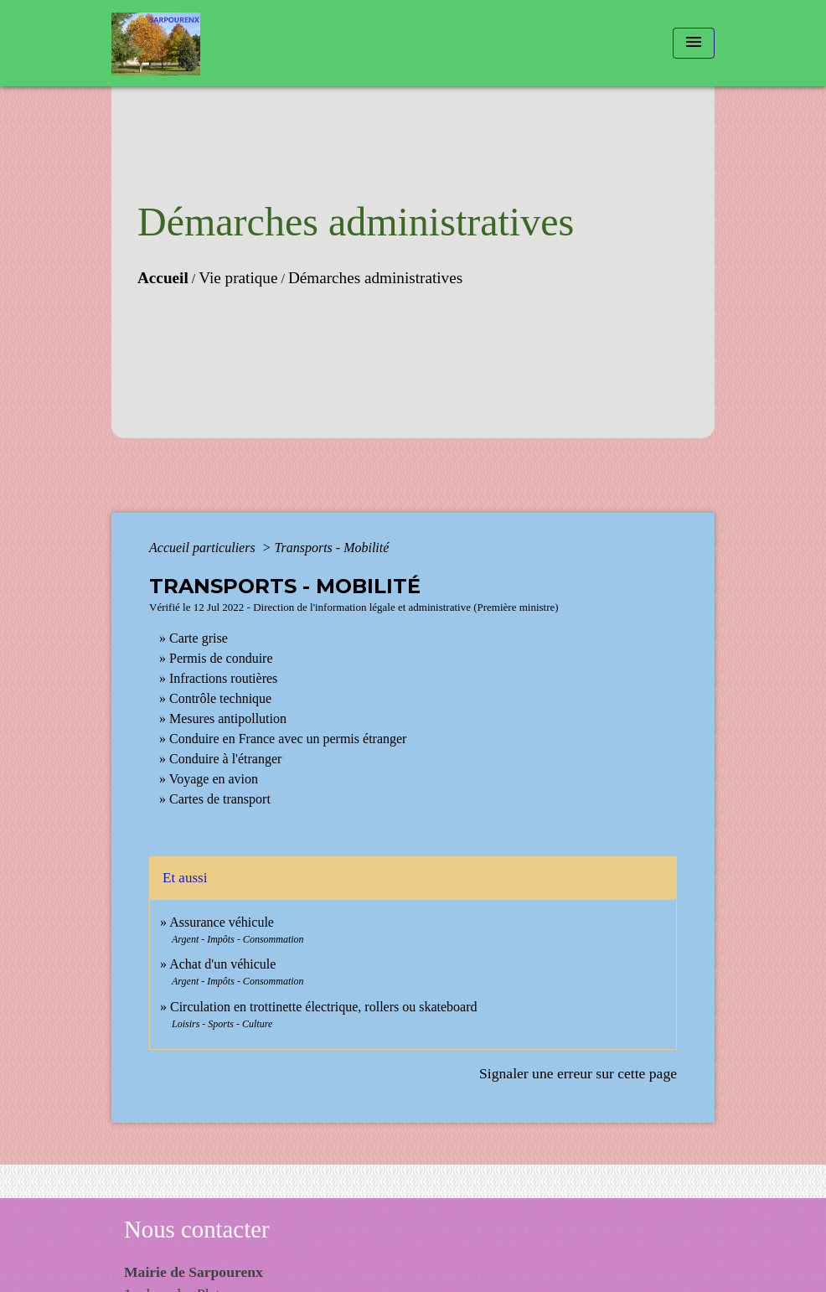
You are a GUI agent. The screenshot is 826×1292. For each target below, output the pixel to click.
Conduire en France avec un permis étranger (287, 738)
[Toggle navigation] (694, 43)
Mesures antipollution (228, 718)
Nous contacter (197, 1229)
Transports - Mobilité (331, 547)
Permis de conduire (221, 658)
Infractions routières (223, 678)
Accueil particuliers (204, 547)
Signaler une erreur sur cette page (578, 1073)
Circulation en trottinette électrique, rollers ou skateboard (324, 1007)
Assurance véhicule (221, 922)
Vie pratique (238, 278)
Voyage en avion (213, 779)
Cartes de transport (220, 799)
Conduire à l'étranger (225, 759)
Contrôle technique (220, 698)
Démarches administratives (375, 278)
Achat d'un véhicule (222, 964)
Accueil (162, 278)
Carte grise (198, 638)
